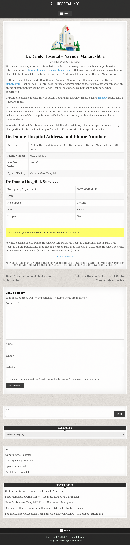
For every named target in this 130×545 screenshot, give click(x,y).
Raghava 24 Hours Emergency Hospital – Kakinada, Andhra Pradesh (44, 508)
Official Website (65, 256)
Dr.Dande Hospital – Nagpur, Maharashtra (65, 56)
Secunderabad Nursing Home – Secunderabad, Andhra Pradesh (42, 496)
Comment (12, 303)
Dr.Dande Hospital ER (28, 265)
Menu (67, 13)
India (8, 449)
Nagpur (77, 61)
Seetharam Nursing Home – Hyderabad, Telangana (34, 491)
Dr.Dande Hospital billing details (56, 262)
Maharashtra (13, 84)
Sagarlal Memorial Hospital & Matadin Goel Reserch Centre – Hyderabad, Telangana (54, 513)
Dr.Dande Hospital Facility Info (53, 265)
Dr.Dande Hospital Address (28, 262)
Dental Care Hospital (17, 472)
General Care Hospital (62, 61)
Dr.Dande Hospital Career (84, 262)
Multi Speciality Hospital (19, 460)
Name (10, 344)
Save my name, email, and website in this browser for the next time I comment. (56, 379)
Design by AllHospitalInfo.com (65, 540)
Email (10, 355)
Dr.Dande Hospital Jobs (79, 265)
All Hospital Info (65, 4)
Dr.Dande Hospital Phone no (103, 265)
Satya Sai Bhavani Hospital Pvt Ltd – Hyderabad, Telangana (39, 502)
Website (10, 367)
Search (9, 409)
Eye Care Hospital (15, 466)
